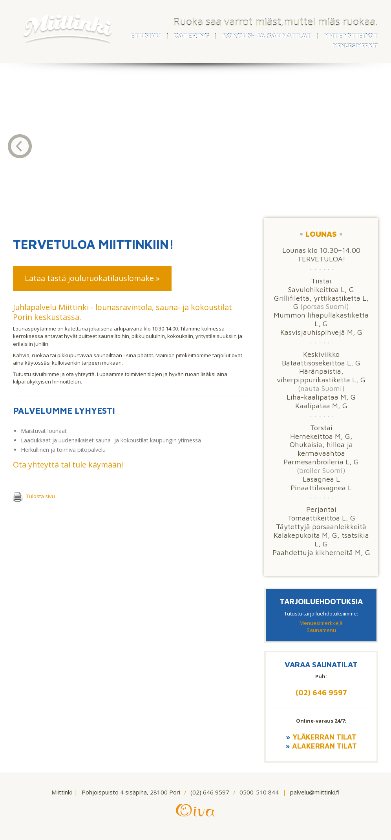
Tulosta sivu (34, 496)
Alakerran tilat (324, 745)
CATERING (191, 36)
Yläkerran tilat (324, 736)
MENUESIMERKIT (355, 45)
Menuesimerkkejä (321, 622)
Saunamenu (321, 630)
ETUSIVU (145, 36)
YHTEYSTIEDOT (351, 36)
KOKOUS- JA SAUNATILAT (266, 36)
